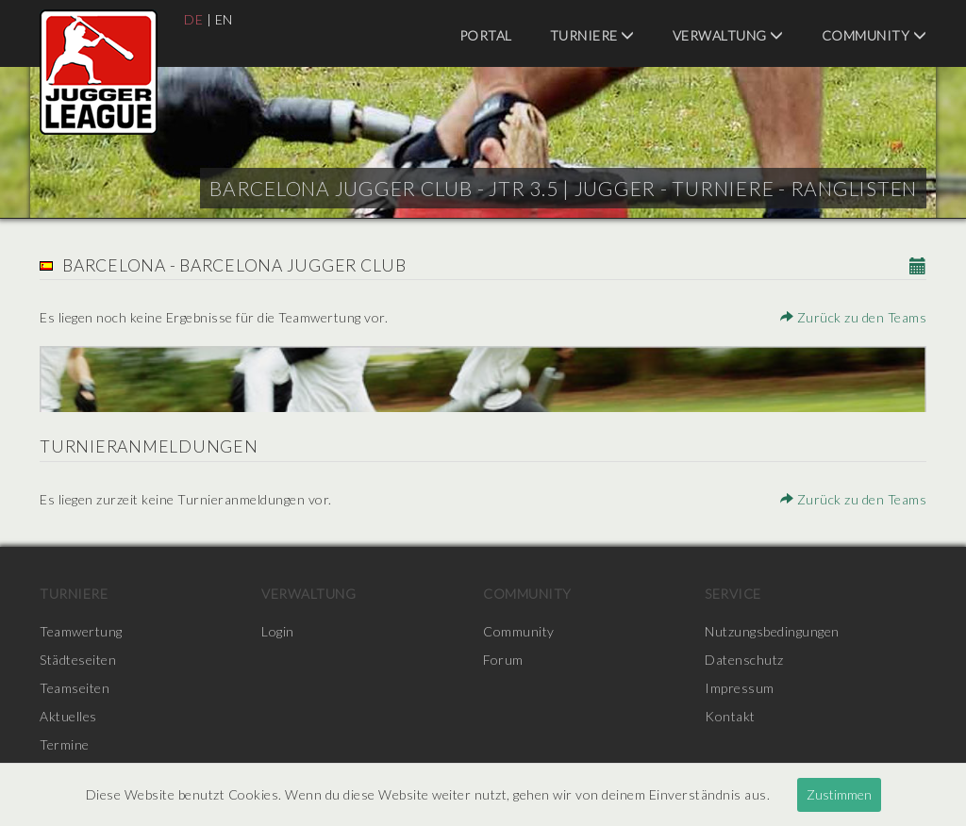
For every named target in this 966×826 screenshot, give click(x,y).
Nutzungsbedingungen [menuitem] (772, 631)
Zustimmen (839, 794)
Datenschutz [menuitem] (744, 660)
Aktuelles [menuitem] (68, 716)
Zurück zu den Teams (853, 317)
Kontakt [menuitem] (730, 716)
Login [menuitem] (277, 631)
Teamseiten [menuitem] (74, 688)
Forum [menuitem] (503, 660)
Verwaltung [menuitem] (728, 35)
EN (224, 19)
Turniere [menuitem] (592, 35)
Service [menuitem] (733, 594)
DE (193, 19)
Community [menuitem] (874, 35)
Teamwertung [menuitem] (81, 631)
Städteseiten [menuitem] (78, 660)
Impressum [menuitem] (739, 688)
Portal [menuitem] (485, 35)
